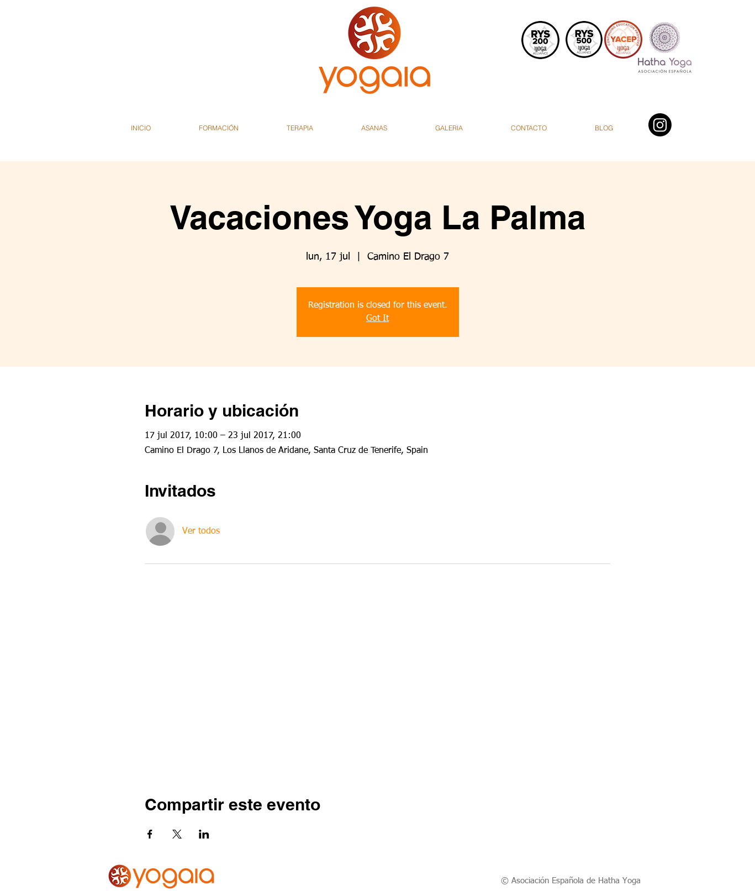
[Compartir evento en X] (177, 834)
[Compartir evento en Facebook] (150, 834)
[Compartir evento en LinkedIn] (204, 834)
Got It (377, 318)
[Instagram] (660, 124)
